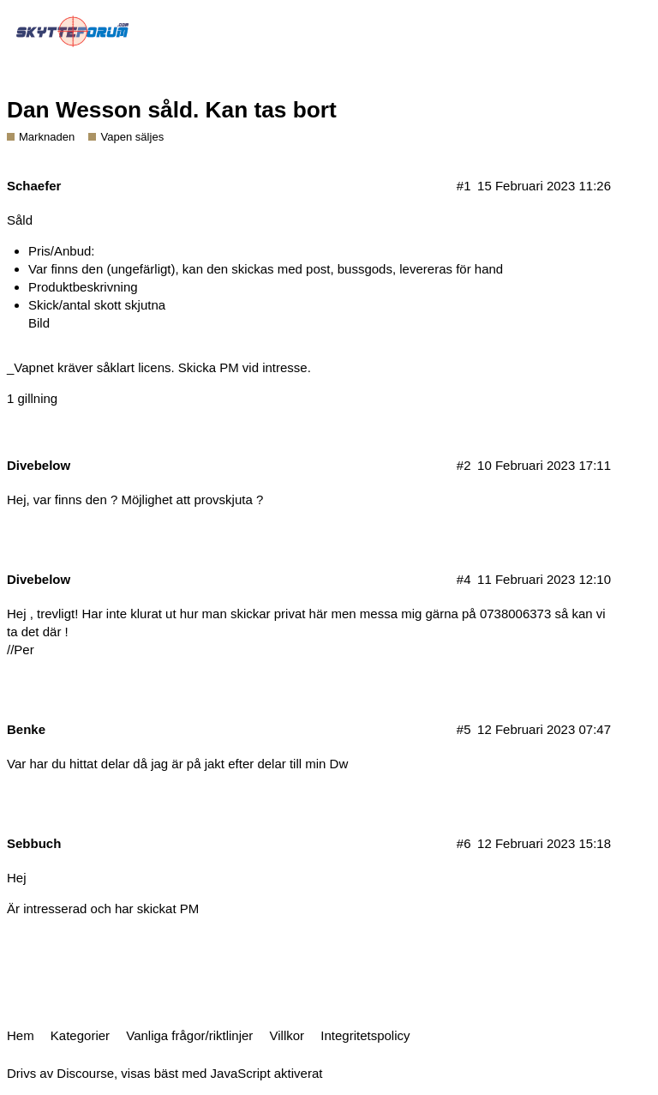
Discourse (85, 1073)
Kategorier (80, 1035)
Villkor (287, 1035)
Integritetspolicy (365, 1035)
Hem (20, 1035)
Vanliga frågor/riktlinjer (189, 1035)
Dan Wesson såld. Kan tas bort (172, 110)
